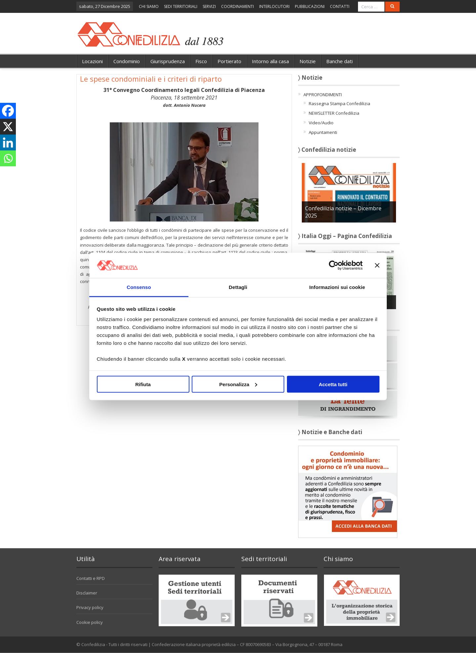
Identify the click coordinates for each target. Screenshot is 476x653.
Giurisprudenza (167, 61)
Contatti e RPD (90, 578)
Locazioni (92, 61)
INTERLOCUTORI (274, 6)
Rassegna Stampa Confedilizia (339, 103)
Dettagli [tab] (238, 287)
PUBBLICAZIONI (310, 6)
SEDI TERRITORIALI (180, 6)
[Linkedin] (8, 142)
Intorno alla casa (270, 61)
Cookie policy (89, 622)
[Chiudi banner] (377, 265)
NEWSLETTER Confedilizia (334, 113)
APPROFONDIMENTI (322, 95)
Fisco (201, 61)
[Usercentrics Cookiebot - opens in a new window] (334, 265)
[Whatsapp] (8, 158)
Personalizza (238, 384)
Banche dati (339, 61)
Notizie (307, 61)
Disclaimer (86, 593)
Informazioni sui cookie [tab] (337, 287)
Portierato (229, 61)
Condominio (126, 61)
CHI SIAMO (149, 6)
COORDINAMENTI (237, 6)
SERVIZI (209, 6)
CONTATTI (339, 6)
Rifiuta (143, 384)
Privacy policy (89, 607)
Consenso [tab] (139, 287)
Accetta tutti (333, 384)
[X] (8, 127)
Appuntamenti (323, 132)
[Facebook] (8, 111)
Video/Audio (321, 123)
